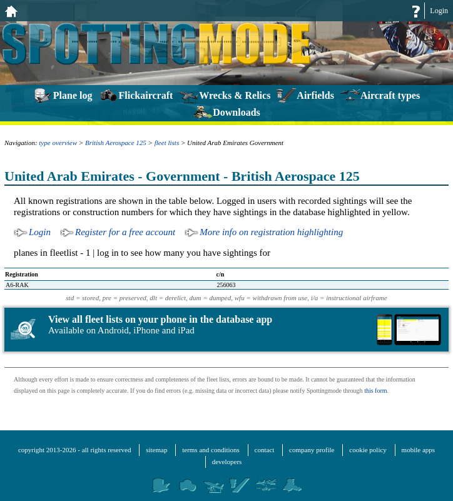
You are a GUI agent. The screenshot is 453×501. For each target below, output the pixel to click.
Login (439, 10)
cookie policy (368, 449)
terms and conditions (211, 449)
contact (265, 449)
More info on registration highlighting (271, 232)
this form (375, 390)
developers (227, 461)
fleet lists (167, 142)
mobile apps (418, 449)
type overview (58, 142)
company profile (311, 449)
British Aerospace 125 (115, 142)
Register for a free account (125, 232)
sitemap (156, 449)
